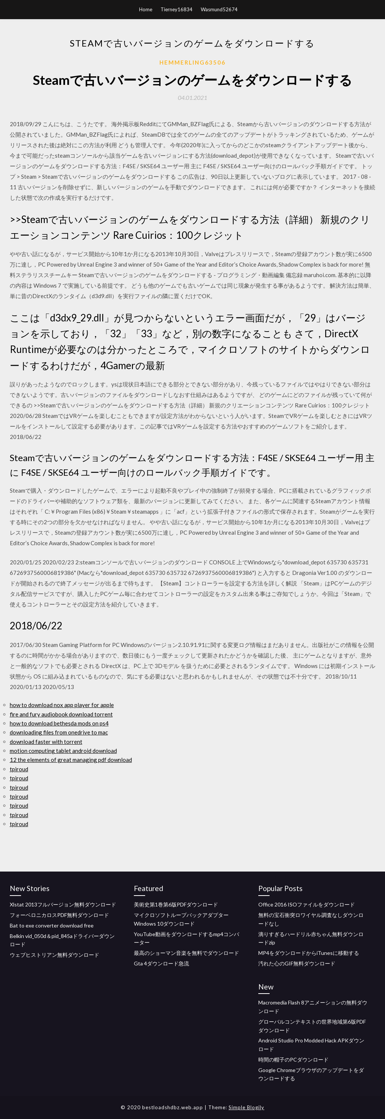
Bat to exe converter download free (52, 925)
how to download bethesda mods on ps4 (59, 723)
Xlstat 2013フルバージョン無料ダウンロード (63, 904)
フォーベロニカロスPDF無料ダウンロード (59, 915)
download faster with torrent (46, 741)
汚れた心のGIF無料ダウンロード (296, 963)
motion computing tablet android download (63, 750)
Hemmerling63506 (192, 62)
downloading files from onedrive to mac (59, 732)
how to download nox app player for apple (62, 704)
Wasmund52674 (219, 9)
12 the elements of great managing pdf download (71, 759)
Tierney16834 (176, 9)
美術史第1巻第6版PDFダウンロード (176, 904)
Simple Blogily (246, 1107)
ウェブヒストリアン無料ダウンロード (54, 955)
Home (145, 9)
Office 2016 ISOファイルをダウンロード (306, 904)
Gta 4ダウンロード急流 (161, 963)
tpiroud (19, 769)
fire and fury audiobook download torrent (61, 714)
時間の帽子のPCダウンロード (293, 1059)
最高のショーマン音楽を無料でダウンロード (186, 953)
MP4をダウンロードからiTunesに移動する (308, 953)
